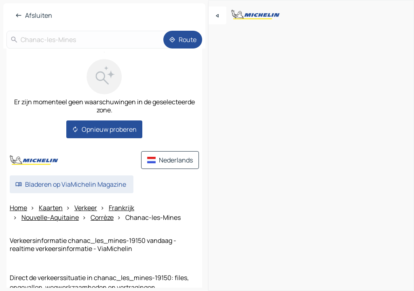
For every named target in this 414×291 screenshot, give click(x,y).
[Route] (182, 39)
